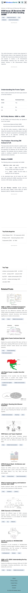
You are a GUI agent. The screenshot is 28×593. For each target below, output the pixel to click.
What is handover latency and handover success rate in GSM (13, 483)
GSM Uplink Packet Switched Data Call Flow (13, 338)
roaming (17, 414)
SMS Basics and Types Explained (11, 434)
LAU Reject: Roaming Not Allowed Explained (11, 404)
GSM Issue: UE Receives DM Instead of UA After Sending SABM (17, 8)
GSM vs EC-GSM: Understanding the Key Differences (14, 560)
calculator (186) (6, 281)
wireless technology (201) (14, 279)
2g (7, 521)
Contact (14, 587)
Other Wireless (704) (7, 235)
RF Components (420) (19, 235)
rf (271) (4, 273)
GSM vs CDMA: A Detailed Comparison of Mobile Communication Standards (13, 307)
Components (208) (7, 240)
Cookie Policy (14, 583)
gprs (3, 476)
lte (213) (4, 279)
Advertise (14, 585)
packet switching (11, 350)
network (4, 19)
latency (16, 491)
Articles (3, 8)
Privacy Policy (14, 580)
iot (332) (20, 271)
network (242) (18, 273)
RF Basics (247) (6, 237)
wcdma (13, 553)
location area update (7, 382)
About (14, 578)
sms (3, 444)
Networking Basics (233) (17, 237)
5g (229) (4, 276)
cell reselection (5, 553)
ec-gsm (9, 570)
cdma (8, 319)
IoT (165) (15, 240)
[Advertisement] (14, 37)
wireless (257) (10, 273)
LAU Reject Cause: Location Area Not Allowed (12, 372)
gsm (3, 17)
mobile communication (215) (15, 276)
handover (9, 491)
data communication (13, 19)
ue (19, 17)
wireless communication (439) (9, 271)
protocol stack (10, 476)
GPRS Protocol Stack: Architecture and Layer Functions (13, 464)
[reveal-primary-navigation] (25, 2)
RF (9, 2)
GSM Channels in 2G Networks (10, 510)
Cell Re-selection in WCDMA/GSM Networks (12, 541)
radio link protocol (11, 17)
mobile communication (18, 319)
